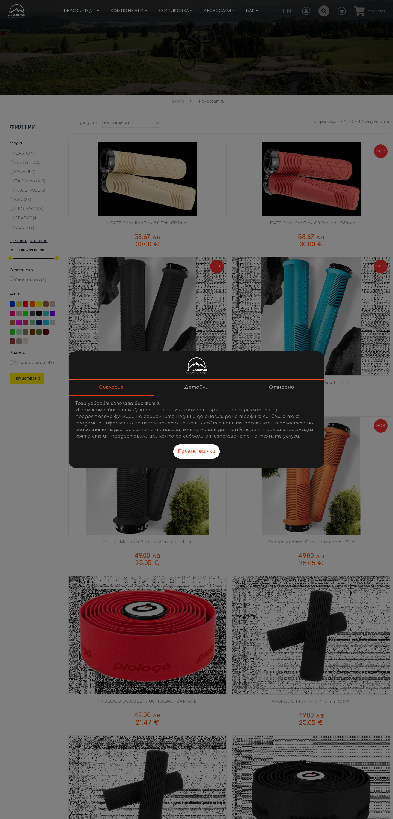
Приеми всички (196, 451)
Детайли (196, 387)
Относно (281, 387)
